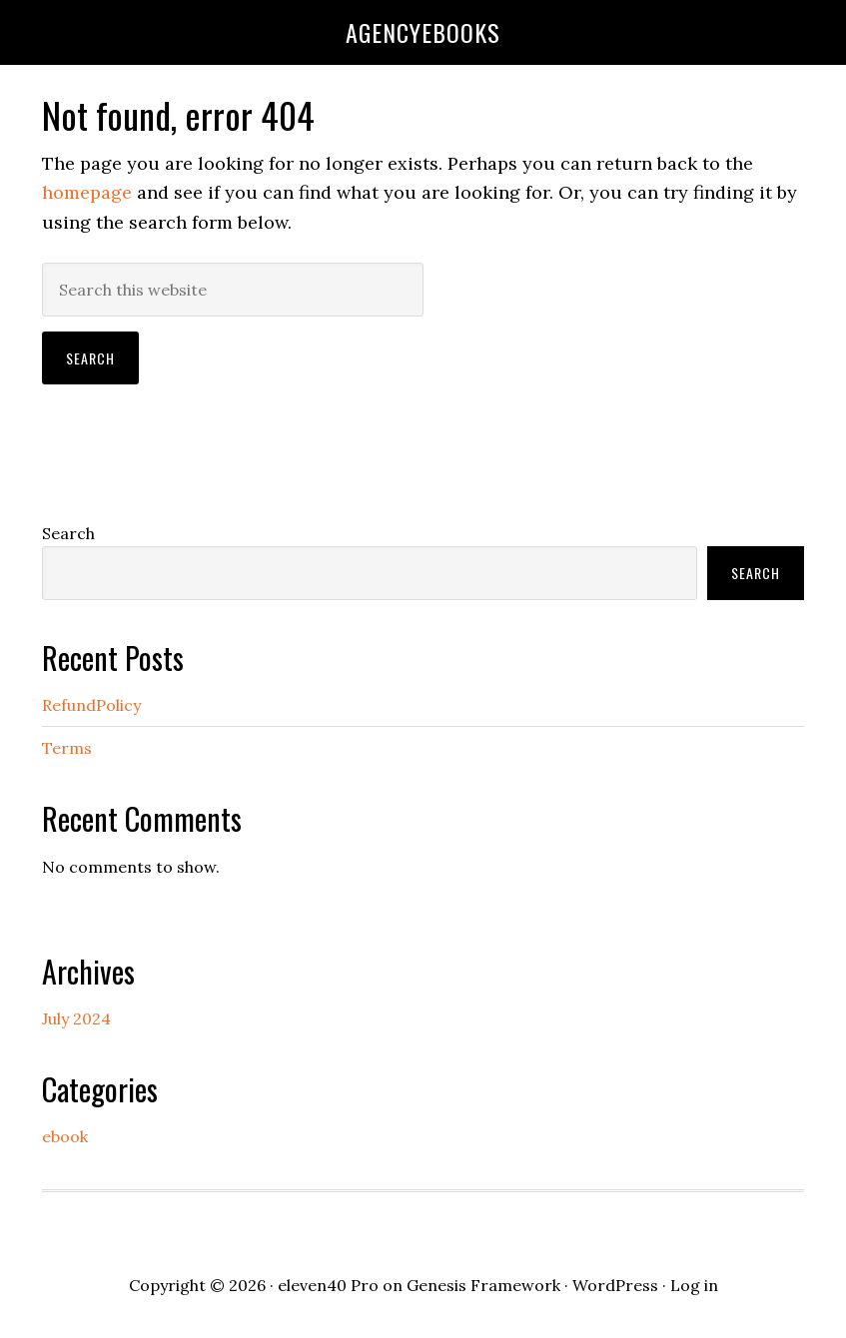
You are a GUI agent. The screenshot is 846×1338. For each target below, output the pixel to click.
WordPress (615, 1285)
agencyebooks (423, 32)
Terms (67, 748)
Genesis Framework (483, 1285)
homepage (87, 192)
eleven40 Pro (328, 1285)
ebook (65, 1136)
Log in (694, 1285)
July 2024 (76, 1018)
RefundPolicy (91, 705)
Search (68, 533)
